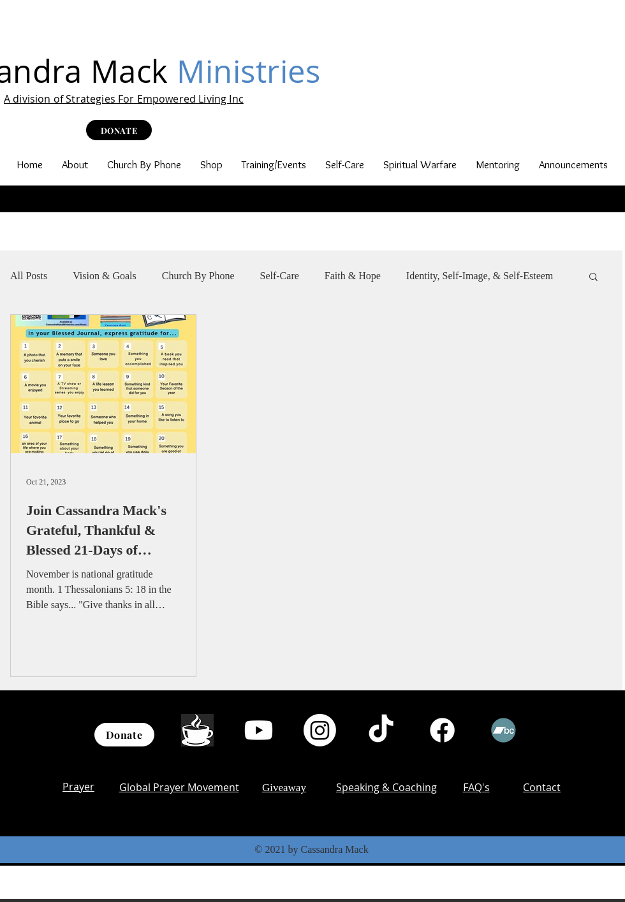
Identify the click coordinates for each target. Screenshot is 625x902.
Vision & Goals (104, 275)
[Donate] (124, 734)
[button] (75, 164)
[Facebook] (442, 730)
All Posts (28, 275)
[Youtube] (258, 730)
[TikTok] (381, 730)
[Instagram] (320, 730)
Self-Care (279, 275)
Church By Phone (198, 275)
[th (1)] (197, 730)
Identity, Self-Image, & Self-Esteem (479, 275)
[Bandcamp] (503, 730)
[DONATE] (119, 130)
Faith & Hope (353, 275)
